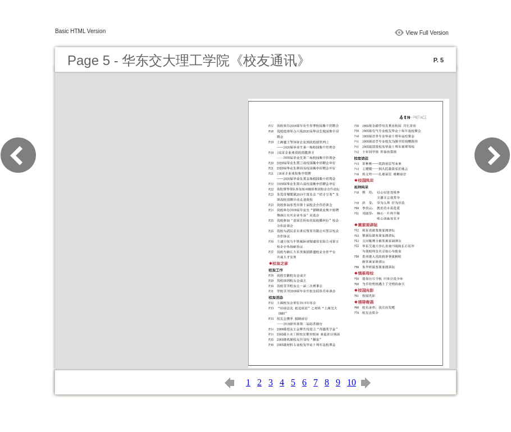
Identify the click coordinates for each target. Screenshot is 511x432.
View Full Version (427, 33)
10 (351, 382)
